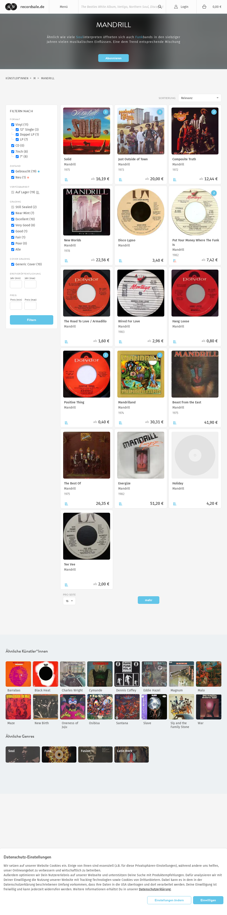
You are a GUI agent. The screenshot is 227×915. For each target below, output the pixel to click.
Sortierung (167, 98)
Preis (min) (16, 300)
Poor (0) (21, 243)
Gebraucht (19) (28, 171)
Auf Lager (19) (28, 192)
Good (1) (21, 231)
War (200, 723)
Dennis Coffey (126, 690)
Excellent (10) (25, 219)
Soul (79, 37)
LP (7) (24, 139)
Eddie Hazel (151, 690)
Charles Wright (72, 690)
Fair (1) (20, 237)
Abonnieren (113, 58)
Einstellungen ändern (169, 900)
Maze (11, 723)
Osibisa (94, 723)
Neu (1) (23, 177)
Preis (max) (30, 300)
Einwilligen (208, 900)
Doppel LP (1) (29, 134)
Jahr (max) (30, 278)
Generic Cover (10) (29, 264)
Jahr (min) (15, 278)
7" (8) (24, 156)
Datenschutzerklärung (155, 889)
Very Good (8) (25, 225)
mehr (148, 600)
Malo (201, 690)
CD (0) (20, 145)
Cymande (95, 690)
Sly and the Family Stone (180, 725)
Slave (147, 723)
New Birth (42, 723)
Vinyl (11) (22, 125)
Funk (139, 37)
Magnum (177, 690)
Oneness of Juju (70, 725)
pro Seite (69, 595)
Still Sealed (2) (26, 207)
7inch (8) (22, 152)
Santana (122, 723)
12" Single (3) (29, 130)
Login (184, 7)
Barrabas (13, 690)
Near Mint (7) (25, 213)
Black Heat (42, 690)
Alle (18, 249)
